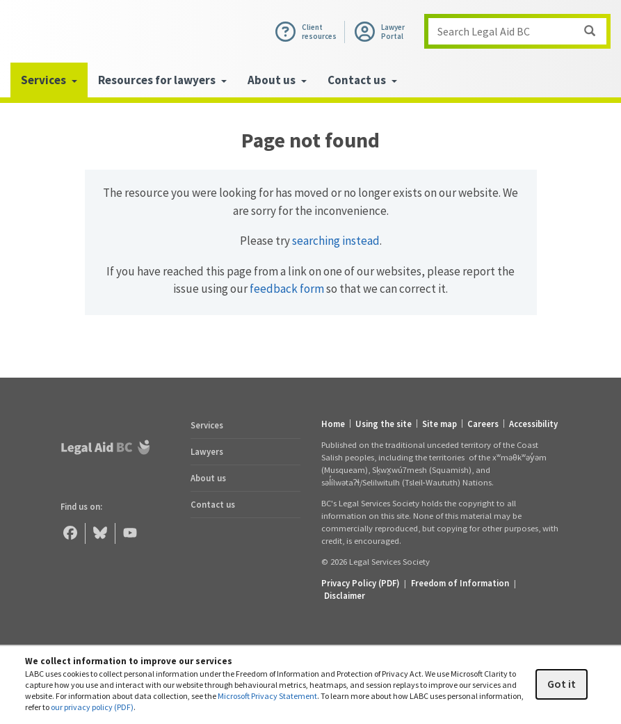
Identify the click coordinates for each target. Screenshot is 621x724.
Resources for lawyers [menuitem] (162, 80)
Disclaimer (344, 595)
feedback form (287, 288)
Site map (439, 423)
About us (208, 477)
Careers (483, 423)
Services (207, 425)
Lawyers (207, 451)
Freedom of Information (460, 582)
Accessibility (533, 423)
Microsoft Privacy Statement (267, 696)
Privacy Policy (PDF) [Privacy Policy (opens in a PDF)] (360, 582)
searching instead (336, 240)
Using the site (383, 423)
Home (333, 423)
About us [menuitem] (277, 80)
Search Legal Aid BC (521, 31)
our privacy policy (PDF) (92, 707)
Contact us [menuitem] (362, 80)
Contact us (213, 504)
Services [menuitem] (49, 80)
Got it (561, 684)
